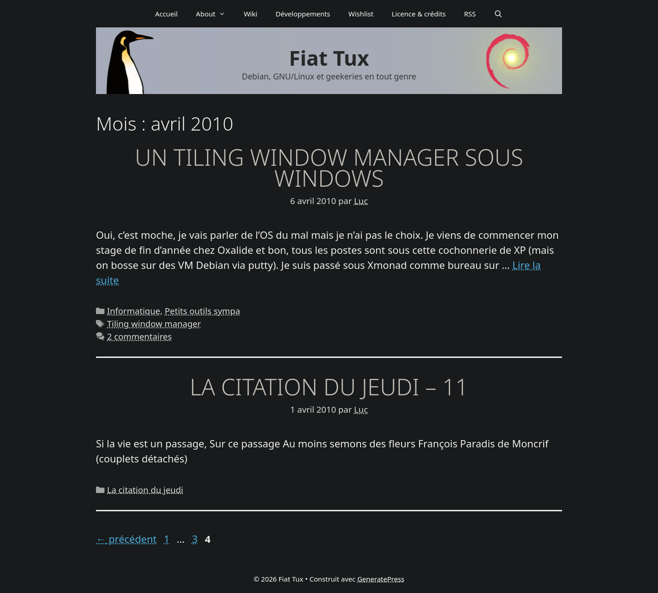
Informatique (133, 310)
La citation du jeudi (145, 489)
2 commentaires (139, 336)
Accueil (166, 13)
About (215, 13)
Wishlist (361, 13)
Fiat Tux (329, 58)
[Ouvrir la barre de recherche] (498, 13)
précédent (126, 539)
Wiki (250, 13)
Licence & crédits (419, 13)
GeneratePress (380, 578)
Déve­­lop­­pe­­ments (303, 13)
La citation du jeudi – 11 (329, 386)
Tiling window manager (154, 323)
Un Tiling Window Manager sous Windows (329, 168)
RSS (470, 13)
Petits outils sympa (202, 310)
